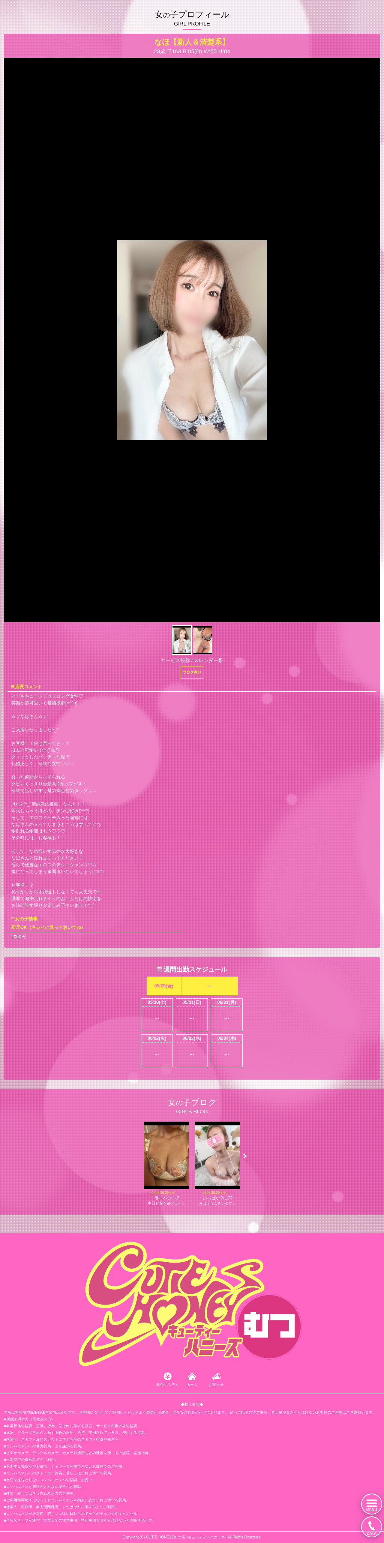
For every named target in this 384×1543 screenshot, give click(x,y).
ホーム (192, 1385)
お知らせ (216, 1385)
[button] (245, 1156)
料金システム (167, 1385)
